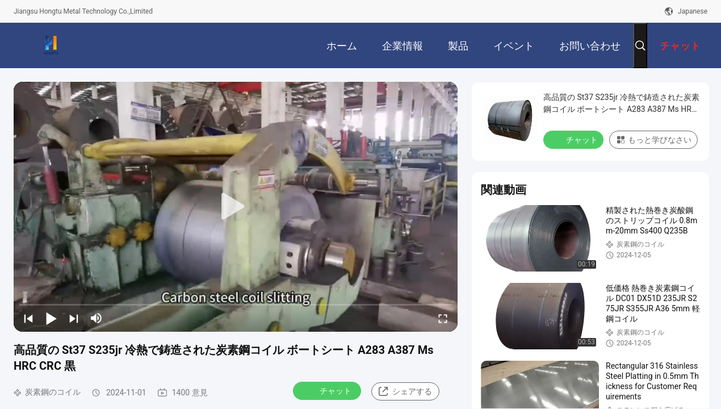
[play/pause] (51, 318)
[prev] (28, 318)
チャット (328, 390)
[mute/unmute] (96, 318)
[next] (73, 318)
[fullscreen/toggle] (442, 318)
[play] (235, 207)
